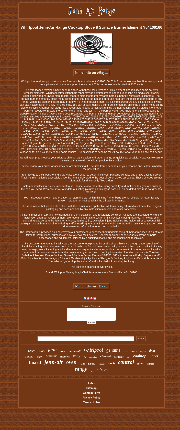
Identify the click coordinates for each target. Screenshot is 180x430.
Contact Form (91, 392)
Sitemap (91, 388)
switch (31, 351)
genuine (113, 350)
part (42, 350)
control (126, 362)
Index (91, 383)
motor (63, 351)
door (152, 351)
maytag (79, 355)
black (134, 351)
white (82, 364)
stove (102, 369)
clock (39, 357)
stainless (65, 356)
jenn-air (54, 362)
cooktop (139, 356)
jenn (52, 350)
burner (51, 356)
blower (91, 363)
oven (71, 362)
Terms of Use (91, 402)
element (105, 356)
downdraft (75, 351)
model (126, 352)
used (128, 357)
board (35, 362)
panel (154, 356)
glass (140, 363)
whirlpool (93, 350)
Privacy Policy (92, 397)
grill (92, 371)
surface (143, 351)
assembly (93, 357)
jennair (150, 364)
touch (111, 363)
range (81, 369)
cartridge (119, 356)
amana (29, 356)
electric (102, 364)
